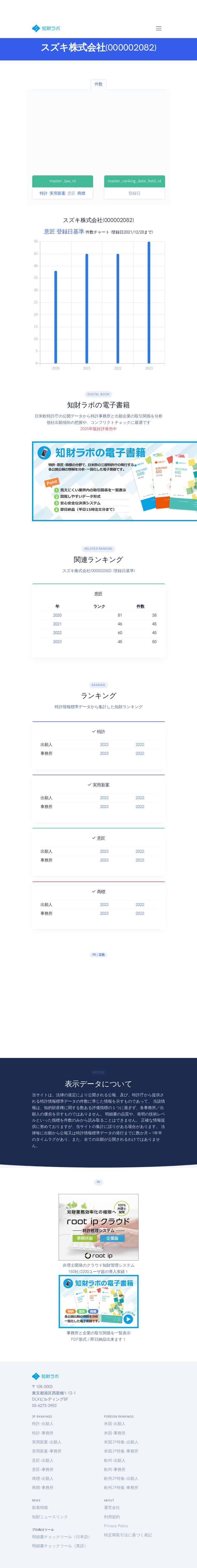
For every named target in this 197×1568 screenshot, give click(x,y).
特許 (44, 193)
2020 (57, 615)
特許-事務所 (43, 1433)
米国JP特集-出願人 (121, 1442)
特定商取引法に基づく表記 (128, 1535)
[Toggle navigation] (158, 28)
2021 (57, 624)
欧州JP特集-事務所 (121, 1487)
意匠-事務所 (43, 1469)
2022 (57, 632)
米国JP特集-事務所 (121, 1451)
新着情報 (40, 1507)
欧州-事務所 (115, 1469)
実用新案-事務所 (47, 1451)
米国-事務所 (115, 1433)
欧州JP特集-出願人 (121, 1478)
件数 (99, 84)
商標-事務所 (43, 1487)
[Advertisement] (99, 135)
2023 (57, 641)
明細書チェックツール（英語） (60, 1546)
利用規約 (112, 1516)
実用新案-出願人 (47, 1442)
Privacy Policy (116, 1526)
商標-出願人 (43, 1478)
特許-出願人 (43, 1423)
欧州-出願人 (115, 1460)
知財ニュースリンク (50, 1516)
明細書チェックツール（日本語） (62, 1536)
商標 (81, 193)
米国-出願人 (115, 1423)
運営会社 (112, 1507)
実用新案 (58, 193)
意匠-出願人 (43, 1460)
